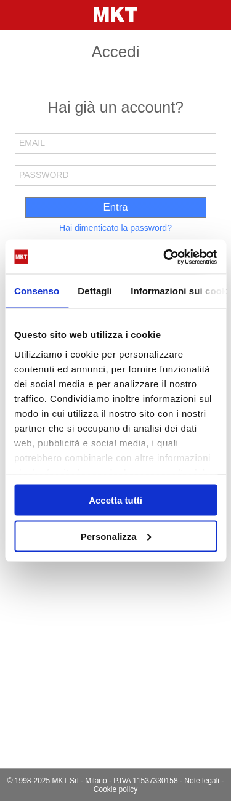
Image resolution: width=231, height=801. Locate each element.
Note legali (201, 780)
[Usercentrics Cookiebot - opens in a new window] (164, 257)
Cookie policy (115, 789)
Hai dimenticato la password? (115, 228)
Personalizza (116, 536)
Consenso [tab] (36, 291)
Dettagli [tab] (95, 291)
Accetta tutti (115, 500)
